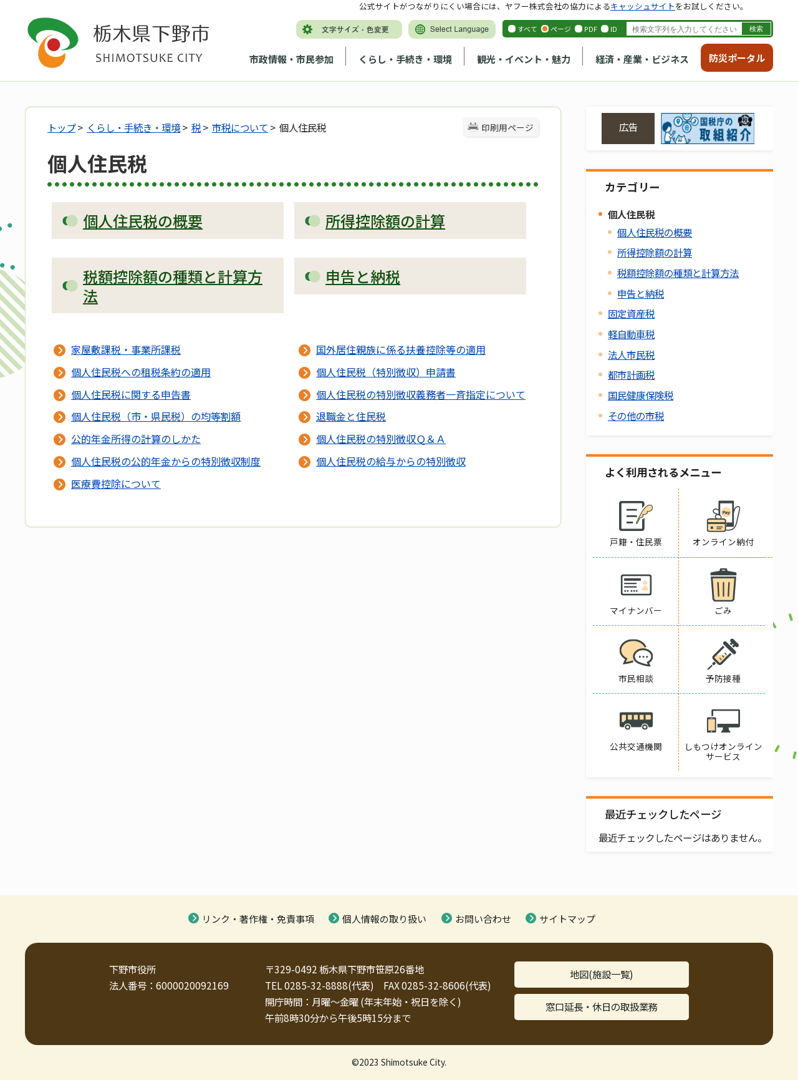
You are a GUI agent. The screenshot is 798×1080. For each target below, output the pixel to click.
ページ (560, 29)
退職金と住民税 (351, 416)
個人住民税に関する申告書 (131, 394)
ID (613, 29)
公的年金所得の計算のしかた (136, 438)
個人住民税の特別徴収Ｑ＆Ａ (381, 438)
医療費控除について (116, 483)
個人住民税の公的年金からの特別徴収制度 (166, 461)
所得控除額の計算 (654, 252)
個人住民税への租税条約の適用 (141, 372)
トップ (61, 127)
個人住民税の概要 (654, 232)
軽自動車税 (631, 334)
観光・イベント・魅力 (523, 59)
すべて (527, 29)
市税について (240, 127)
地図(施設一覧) (601, 974)
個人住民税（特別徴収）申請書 (386, 372)
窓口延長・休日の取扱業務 (602, 1006)
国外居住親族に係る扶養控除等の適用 (401, 349)
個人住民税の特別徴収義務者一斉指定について (421, 394)
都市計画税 (631, 374)
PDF (590, 29)
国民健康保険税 (640, 395)
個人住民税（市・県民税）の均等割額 (156, 416)
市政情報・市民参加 (291, 59)
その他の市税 (636, 415)
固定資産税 (631, 313)
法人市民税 (631, 354)
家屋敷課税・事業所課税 (126, 349)
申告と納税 (640, 293)
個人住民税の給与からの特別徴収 (391, 461)
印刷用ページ (507, 127)
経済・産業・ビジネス (642, 59)
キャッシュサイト (642, 6)
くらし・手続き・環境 (405, 59)
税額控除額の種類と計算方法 (678, 273)
